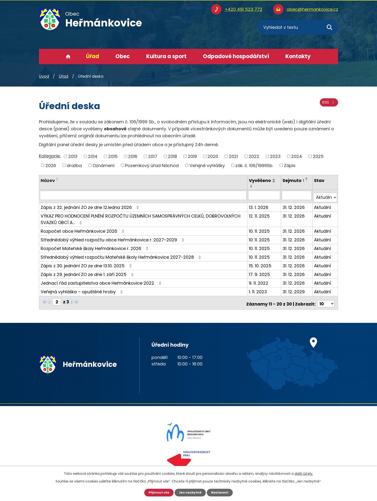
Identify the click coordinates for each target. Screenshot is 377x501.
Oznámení (103, 165)
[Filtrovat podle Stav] (325, 195)
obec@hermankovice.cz (312, 9)
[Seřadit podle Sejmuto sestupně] (307, 180)
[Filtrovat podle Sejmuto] (297, 195)
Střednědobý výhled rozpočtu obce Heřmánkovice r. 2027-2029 (113, 237)
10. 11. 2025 (259, 229)
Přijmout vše (156, 492)
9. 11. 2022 (259, 281)
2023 (275, 156)
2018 (172, 156)
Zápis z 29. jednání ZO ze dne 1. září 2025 (88, 272)
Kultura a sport (166, 56)
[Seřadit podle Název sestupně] (57, 180)
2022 (254, 156)
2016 (132, 156)
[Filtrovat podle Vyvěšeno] (265, 195)
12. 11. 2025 (259, 214)
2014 (92, 156)
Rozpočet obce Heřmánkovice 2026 (83, 229)
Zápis (289, 165)
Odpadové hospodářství (236, 56)
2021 (233, 156)
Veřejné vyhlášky (207, 165)
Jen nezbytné (190, 492)
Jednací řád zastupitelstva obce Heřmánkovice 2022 (102, 281)
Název (48, 180)
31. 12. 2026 (294, 205)
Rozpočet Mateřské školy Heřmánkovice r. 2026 (95, 246)
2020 (212, 156)
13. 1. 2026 (259, 205)
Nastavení (222, 492)
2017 (152, 156)
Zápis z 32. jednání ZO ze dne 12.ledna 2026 (91, 205)
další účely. (304, 472)
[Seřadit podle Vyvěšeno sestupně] (252, 187)
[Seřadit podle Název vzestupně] (57, 178)
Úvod (68, 56)
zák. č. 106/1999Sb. (254, 165)
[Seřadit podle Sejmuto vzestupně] (307, 178)
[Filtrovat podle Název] (143, 195)
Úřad (92, 56)
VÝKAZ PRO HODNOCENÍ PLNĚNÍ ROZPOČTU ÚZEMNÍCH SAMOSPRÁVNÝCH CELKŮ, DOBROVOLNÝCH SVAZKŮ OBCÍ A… (140, 217)
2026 (50, 165)
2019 (192, 156)
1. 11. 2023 (258, 289)
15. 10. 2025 (260, 263)
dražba (74, 165)
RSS (328, 105)
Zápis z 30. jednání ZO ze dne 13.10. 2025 (87, 263)
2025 (318, 156)
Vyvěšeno (262, 180)
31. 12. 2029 (294, 289)
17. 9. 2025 (259, 272)
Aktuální (323, 205)
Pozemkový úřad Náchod (152, 165)
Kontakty (298, 56)
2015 (113, 156)
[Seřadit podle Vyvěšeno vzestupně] (252, 185)
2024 (296, 156)
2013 (72, 156)
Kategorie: (50, 156)
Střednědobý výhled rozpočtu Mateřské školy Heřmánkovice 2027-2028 (122, 255)
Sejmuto (294, 180)
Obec (122, 56)
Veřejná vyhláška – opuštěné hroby (83, 289)
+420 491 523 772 (243, 9)
